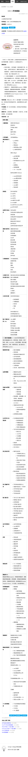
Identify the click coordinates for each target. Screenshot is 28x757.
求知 (2, 1)
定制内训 (24, 715)
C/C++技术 (10, 6)
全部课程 (3, 6)
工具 (17, 1)
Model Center (24, 1)
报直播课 (12, 27)
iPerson (7, 1)
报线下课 (5, 27)
